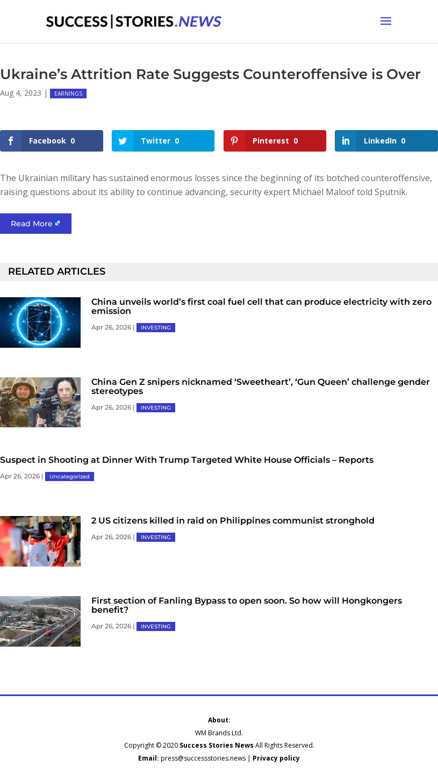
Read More (32, 223)
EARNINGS (68, 93)
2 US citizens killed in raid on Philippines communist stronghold (233, 520)
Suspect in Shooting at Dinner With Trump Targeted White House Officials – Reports (187, 460)
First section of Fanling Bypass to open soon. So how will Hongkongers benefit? (246, 605)
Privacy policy (276, 758)
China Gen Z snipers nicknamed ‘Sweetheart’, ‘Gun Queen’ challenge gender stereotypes (260, 386)
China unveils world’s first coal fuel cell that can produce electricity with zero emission (261, 306)
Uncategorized (69, 476)
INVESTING (156, 327)
